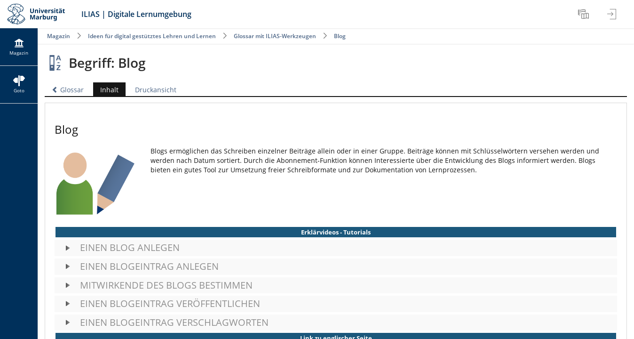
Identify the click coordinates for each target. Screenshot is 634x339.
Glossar (68, 89)
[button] (336, 248)
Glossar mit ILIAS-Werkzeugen (275, 36)
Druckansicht (155, 89)
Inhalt (109, 89)
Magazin (58, 36)
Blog (340, 36)
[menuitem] (585, 14)
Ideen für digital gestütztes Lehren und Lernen (152, 36)
